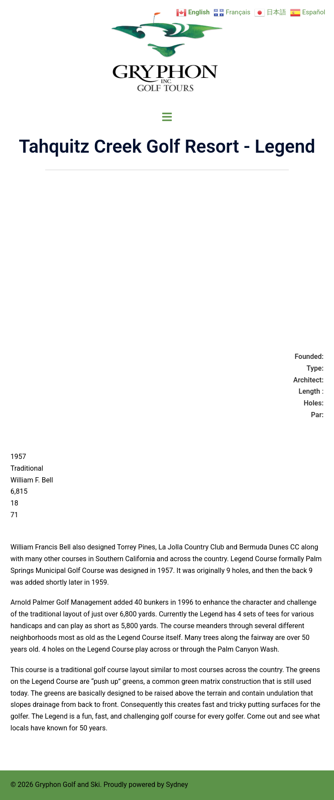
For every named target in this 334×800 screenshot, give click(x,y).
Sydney (177, 784)
